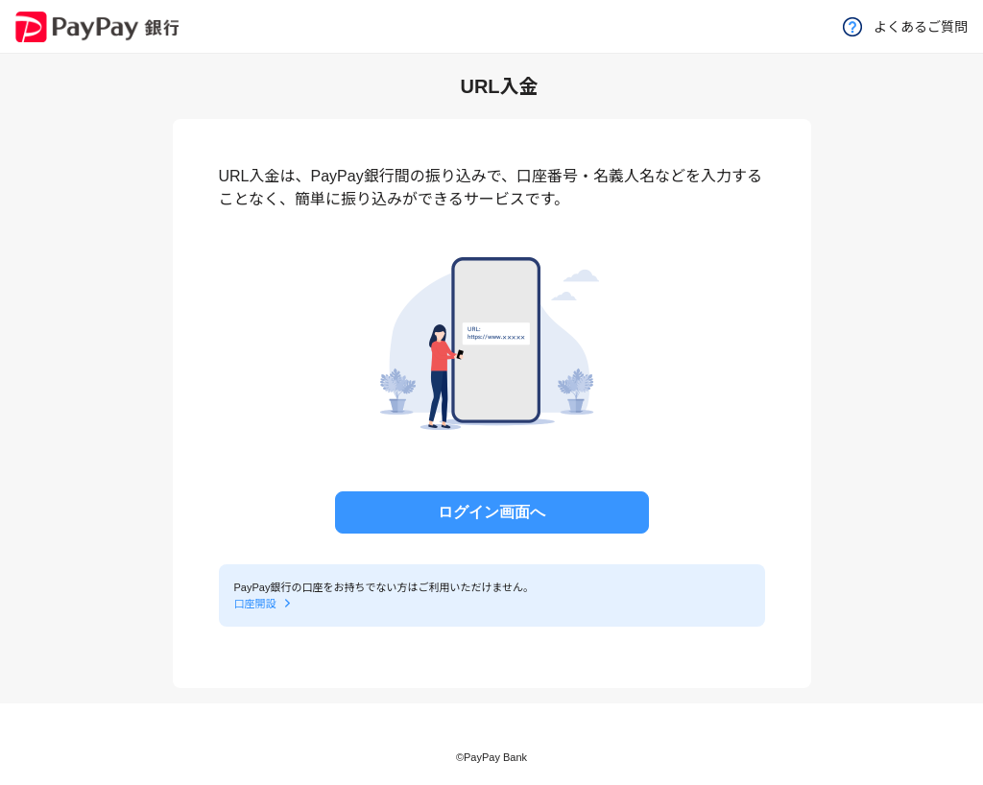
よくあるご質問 (905, 26)
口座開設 (255, 603)
